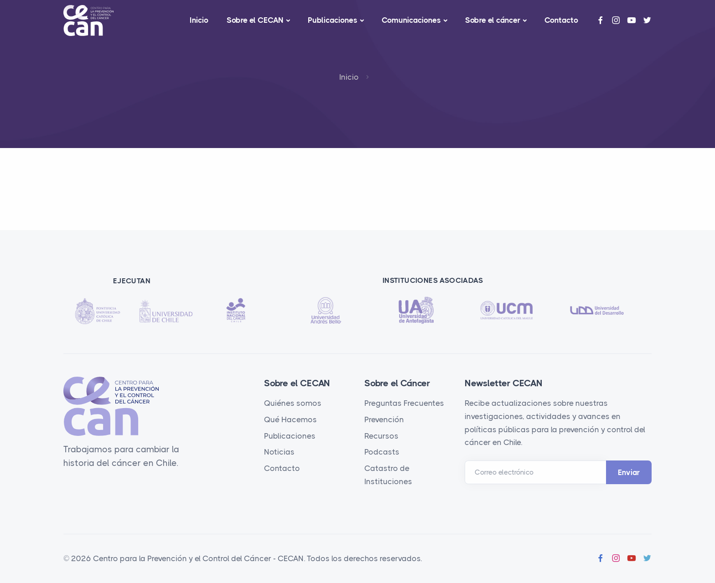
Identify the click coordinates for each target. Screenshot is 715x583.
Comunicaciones (411, 20)
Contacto (561, 20)
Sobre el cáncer (492, 20)
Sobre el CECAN (255, 20)
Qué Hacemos (290, 419)
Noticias (279, 451)
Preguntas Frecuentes (404, 403)
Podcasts (381, 451)
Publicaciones (333, 20)
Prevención (384, 419)
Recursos (381, 435)
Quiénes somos (292, 403)
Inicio (199, 20)
